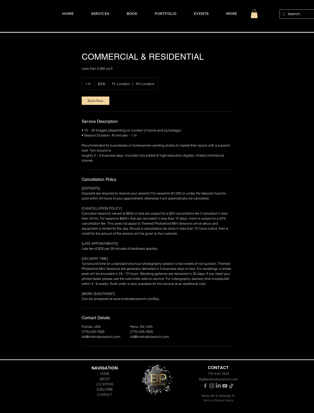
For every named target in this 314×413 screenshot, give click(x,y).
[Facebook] (205, 386)
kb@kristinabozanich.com (218, 379)
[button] (231, 13)
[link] (95, 100)
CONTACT (104, 394)
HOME (104, 373)
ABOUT (104, 379)
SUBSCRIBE (104, 389)
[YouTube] (225, 386)
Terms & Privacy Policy (218, 400)
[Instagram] (212, 386)
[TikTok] (231, 386)
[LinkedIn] (218, 386)
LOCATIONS (105, 384)
